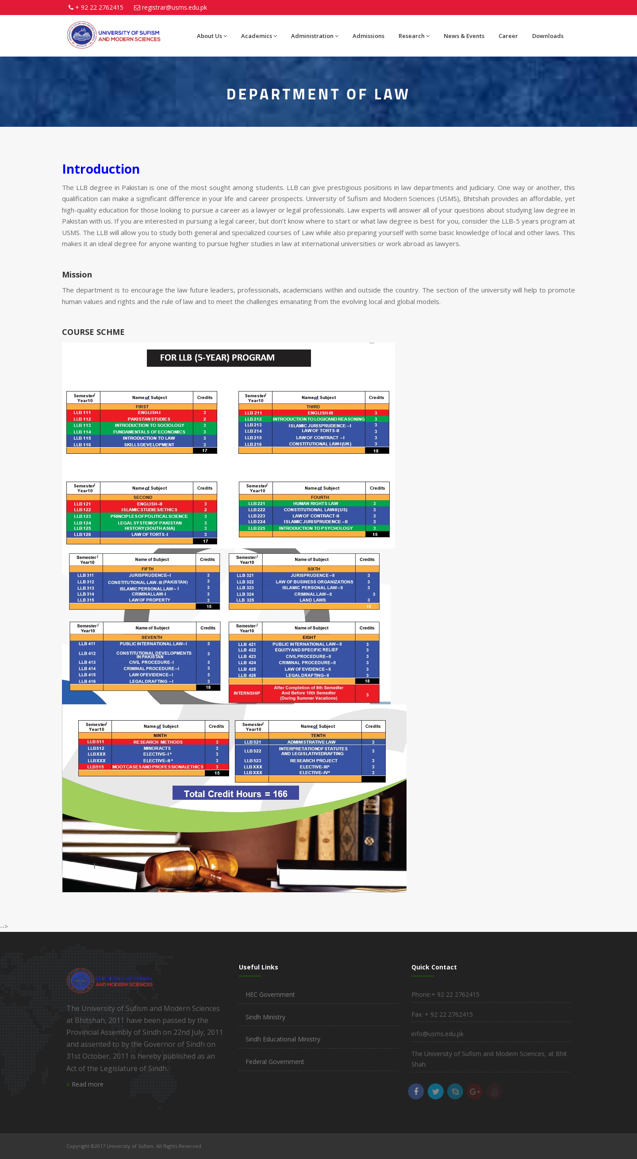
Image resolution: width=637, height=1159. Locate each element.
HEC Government (270, 994)
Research (414, 36)
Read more (85, 1084)
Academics (259, 36)
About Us (212, 36)
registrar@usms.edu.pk (174, 7)
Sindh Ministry (265, 1017)
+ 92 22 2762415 (99, 7)
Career (508, 36)
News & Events (464, 36)
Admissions (368, 36)
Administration (314, 36)
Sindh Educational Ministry (283, 1039)
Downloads (548, 36)
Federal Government (275, 1061)
